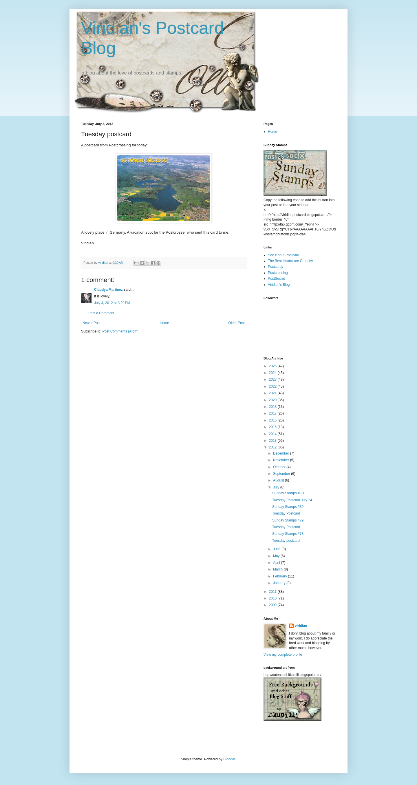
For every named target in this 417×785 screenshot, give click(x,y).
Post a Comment (101, 313)
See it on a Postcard (283, 255)
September (282, 474)
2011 (273, 592)
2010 (273, 598)
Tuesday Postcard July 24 (292, 500)
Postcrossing (278, 273)
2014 (273, 434)
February (280, 576)
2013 (273, 441)
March (278, 569)
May (277, 556)
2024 (273, 373)
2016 (273, 420)
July (276, 487)
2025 (273, 366)
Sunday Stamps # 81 (288, 493)
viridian (301, 626)
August (279, 480)
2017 (273, 413)
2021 (273, 393)
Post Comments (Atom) (120, 331)
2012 (273, 447)
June (277, 549)
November (281, 460)
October (279, 467)
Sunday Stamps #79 (287, 520)
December (281, 453)
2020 (273, 400)
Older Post (236, 323)
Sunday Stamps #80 (287, 507)
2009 (273, 605)
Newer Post (91, 323)
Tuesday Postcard (286, 513)
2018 (273, 407)
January (279, 583)
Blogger (229, 759)
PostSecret (276, 279)
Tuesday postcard (286, 541)
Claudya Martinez (108, 290)
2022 (273, 386)
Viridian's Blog (279, 285)
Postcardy (275, 267)
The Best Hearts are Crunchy (290, 261)
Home (164, 323)
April (277, 563)
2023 (273, 379)
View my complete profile (283, 655)
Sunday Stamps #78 (287, 534)
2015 (273, 427)
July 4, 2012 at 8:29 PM (112, 303)
